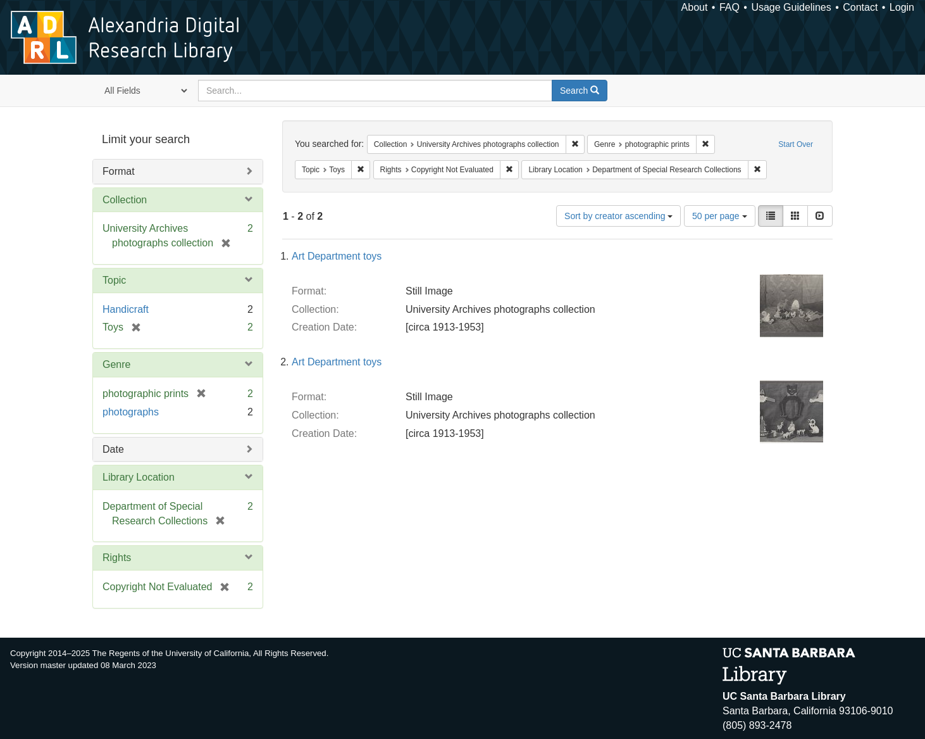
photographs (130, 412)
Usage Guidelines (791, 7)
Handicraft (125, 309)
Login (902, 7)
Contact (860, 7)
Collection (124, 199)
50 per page (719, 216)
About (694, 7)
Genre (116, 364)
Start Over (795, 144)
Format (118, 171)
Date (113, 449)
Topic (114, 280)
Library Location (138, 477)
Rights (116, 557)
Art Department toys (337, 256)
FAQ (729, 7)
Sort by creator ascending (618, 216)
